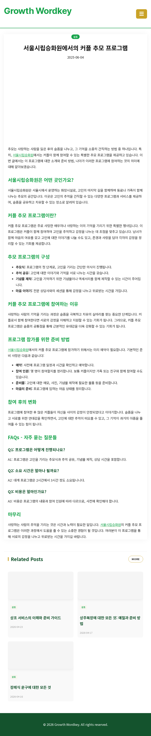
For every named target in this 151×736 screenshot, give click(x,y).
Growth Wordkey (38, 10)
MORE (136, 559)
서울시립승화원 (23, 155)
